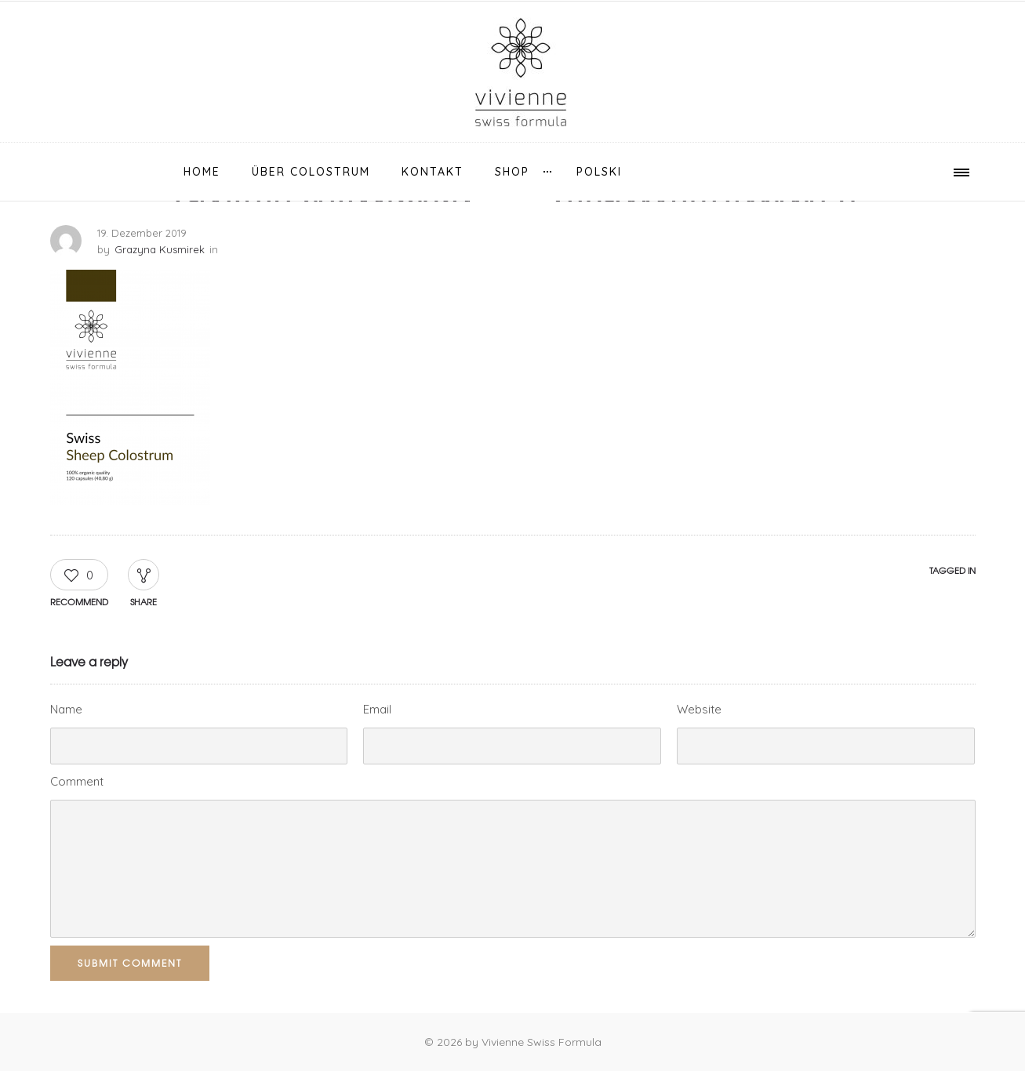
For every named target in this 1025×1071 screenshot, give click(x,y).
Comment (77, 781)
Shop (512, 172)
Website (699, 709)
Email (377, 709)
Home (202, 172)
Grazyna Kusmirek (159, 249)
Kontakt (432, 172)
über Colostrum (311, 172)
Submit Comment (130, 963)
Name (66, 709)
